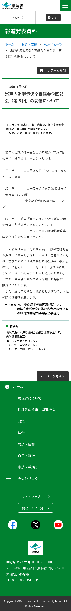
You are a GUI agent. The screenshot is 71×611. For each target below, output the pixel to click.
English (53, 17)
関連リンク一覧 (32, 508)
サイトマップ (31, 496)
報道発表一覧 (53, 44)
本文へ (16, 17)
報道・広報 (29, 44)
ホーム (9, 44)
